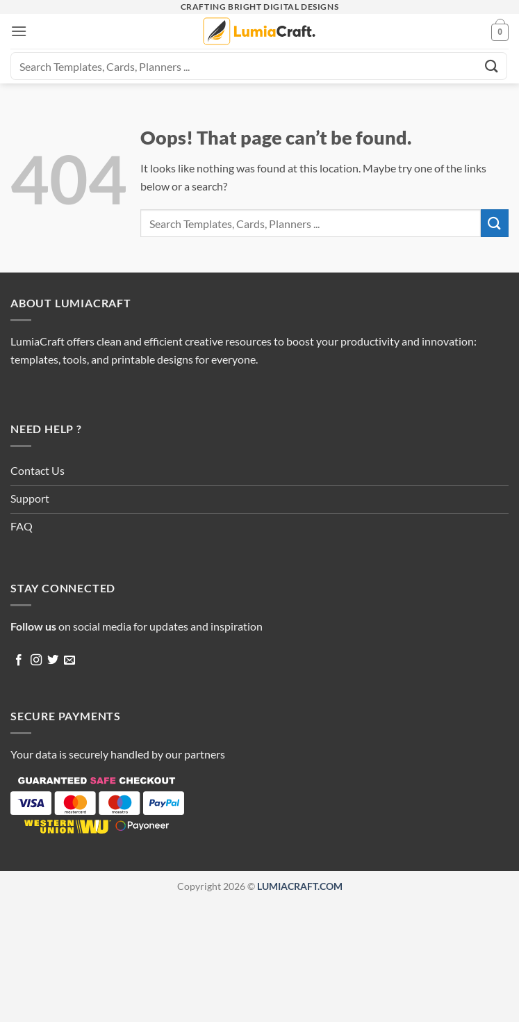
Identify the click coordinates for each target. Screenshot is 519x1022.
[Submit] (492, 65)
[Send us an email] (69, 660)
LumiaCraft (37, 341)
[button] (18, 31)
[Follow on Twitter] (52, 660)
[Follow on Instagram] (36, 660)
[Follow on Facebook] (18, 660)
